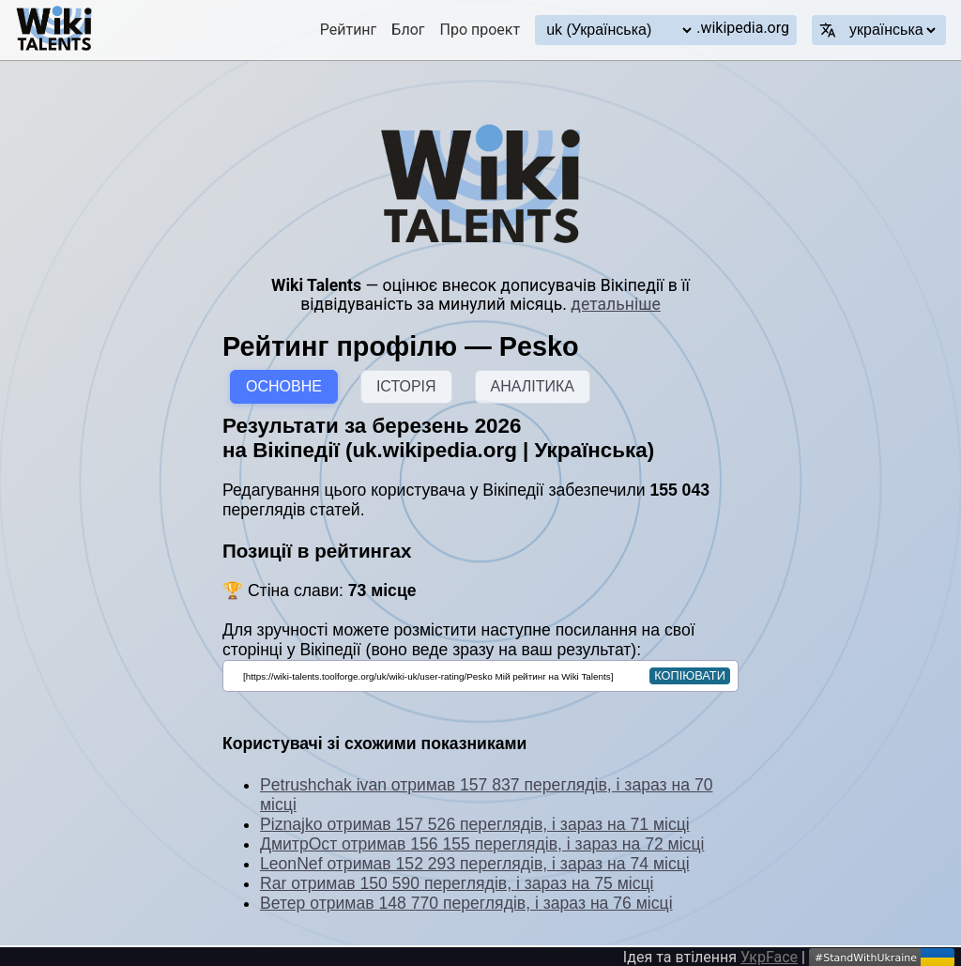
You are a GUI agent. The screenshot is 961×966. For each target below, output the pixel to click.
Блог (407, 29)
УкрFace (769, 957)
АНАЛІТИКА (532, 386)
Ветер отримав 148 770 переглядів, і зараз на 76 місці (466, 903)
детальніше (615, 304)
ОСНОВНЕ (284, 386)
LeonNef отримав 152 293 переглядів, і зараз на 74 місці (475, 863)
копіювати (689, 675)
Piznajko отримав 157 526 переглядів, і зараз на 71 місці (475, 824)
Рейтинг (348, 29)
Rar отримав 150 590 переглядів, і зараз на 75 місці (457, 883)
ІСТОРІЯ (406, 386)
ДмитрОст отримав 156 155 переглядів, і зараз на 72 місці (482, 844)
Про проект (480, 29)
